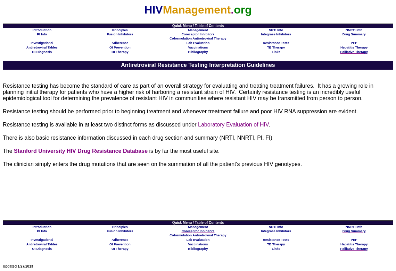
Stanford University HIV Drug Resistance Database (81, 151)
